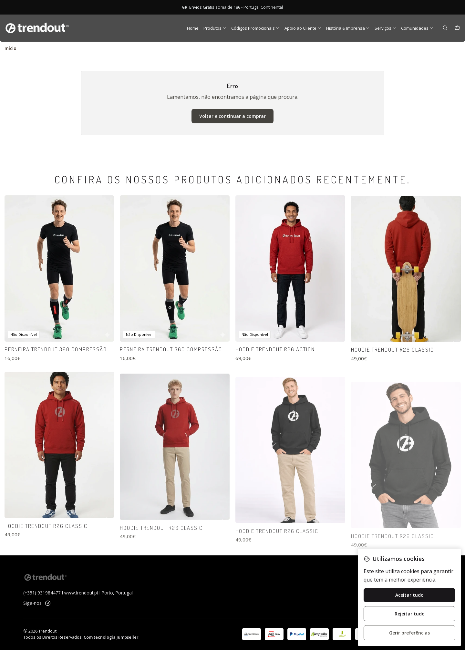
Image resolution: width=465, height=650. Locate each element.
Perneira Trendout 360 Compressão (56, 374)
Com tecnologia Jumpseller (111, 637)
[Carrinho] (457, 28)
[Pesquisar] (445, 28)
